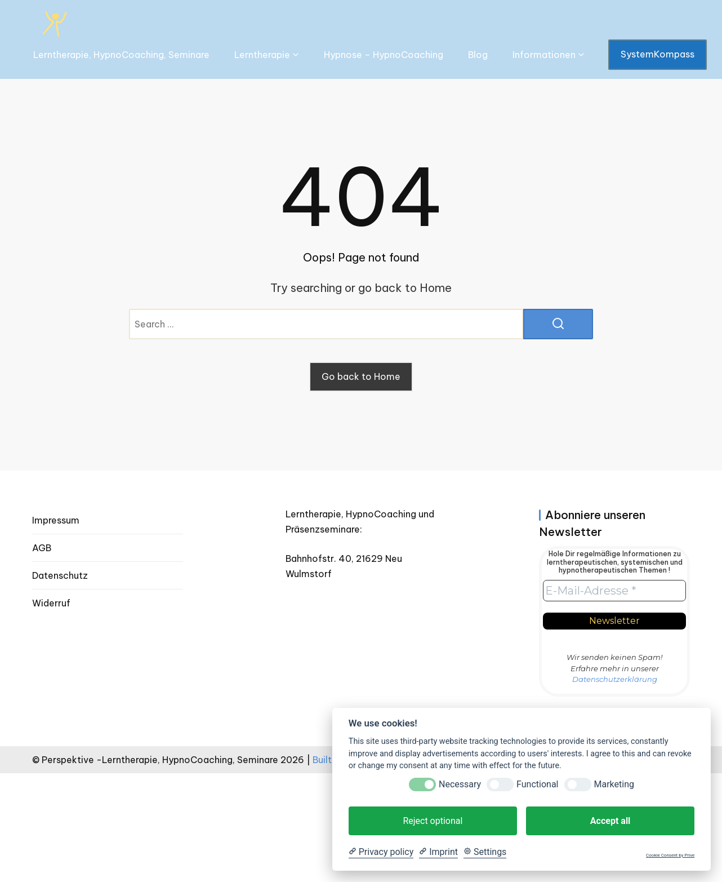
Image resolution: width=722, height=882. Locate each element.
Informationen (544, 54)
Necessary (460, 784)
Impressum (55, 520)
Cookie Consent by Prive (670, 855)
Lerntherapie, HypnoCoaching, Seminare (121, 54)
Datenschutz (60, 575)
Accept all (610, 820)
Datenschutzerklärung (614, 679)
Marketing (614, 784)
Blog (478, 54)
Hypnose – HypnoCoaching (383, 54)
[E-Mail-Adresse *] (614, 590)
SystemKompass (657, 54)
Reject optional (432, 820)
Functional (537, 784)
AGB (41, 547)
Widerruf (51, 603)
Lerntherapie (262, 54)
